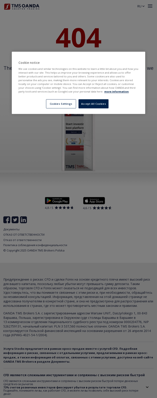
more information (116, 91)
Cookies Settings (61, 103)
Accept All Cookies (93, 103)
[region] (78, 83)
